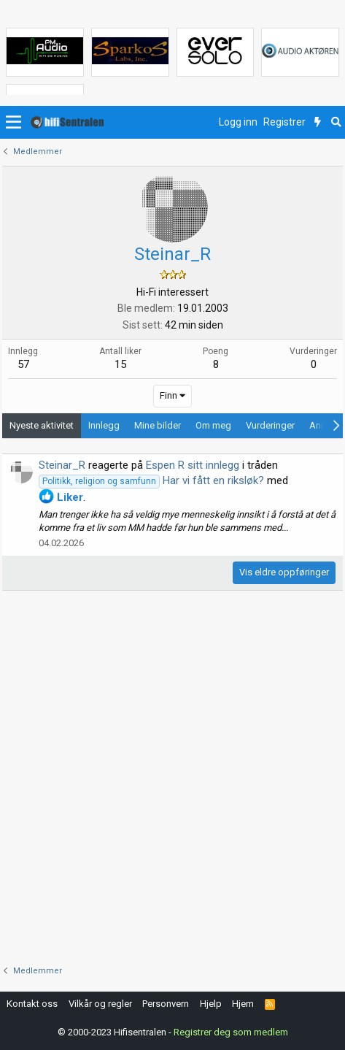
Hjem (243, 1003)
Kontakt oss (32, 1003)
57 (23, 364)
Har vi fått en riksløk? (151, 480)
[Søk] (336, 122)
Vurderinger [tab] (270, 425)
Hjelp (211, 1003)
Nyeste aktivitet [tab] (41, 425)
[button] (13, 122)
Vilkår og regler (100, 1003)
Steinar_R (62, 465)
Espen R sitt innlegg (192, 465)
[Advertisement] (172, 778)
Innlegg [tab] (104, 425)
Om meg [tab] (213, 425)
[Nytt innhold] (318, 122)
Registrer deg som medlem (231, 1032)
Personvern (165, 1003)
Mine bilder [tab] (157, 425)
